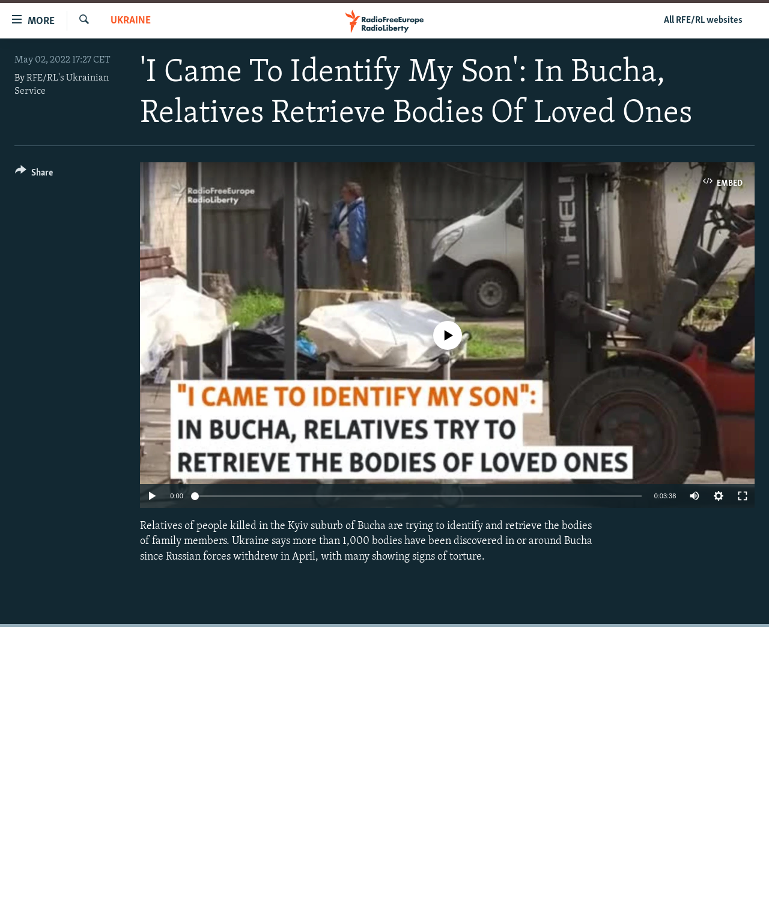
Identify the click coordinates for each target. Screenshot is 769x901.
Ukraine (131, 20)
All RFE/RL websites (703, 20)
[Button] (34, 174)
